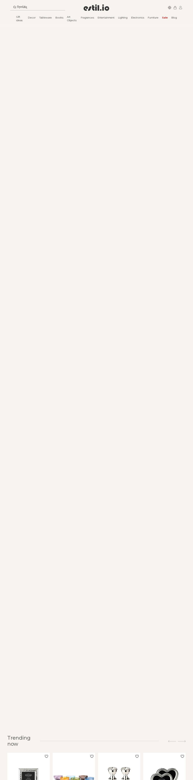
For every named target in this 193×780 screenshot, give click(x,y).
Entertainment (106, 17)
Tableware (45, 17)
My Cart (174, 7)
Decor (31, 17)
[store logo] (96, 7)
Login (180, 7)
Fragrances (87, 17)
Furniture (153, 17)
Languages (169, 7)
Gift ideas (19, 18)
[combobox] (37, 7)
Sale (165, 17)
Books (59, 17)
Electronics (137, 17)
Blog (174, 17)
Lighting (123, 17)
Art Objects (71, 18)
